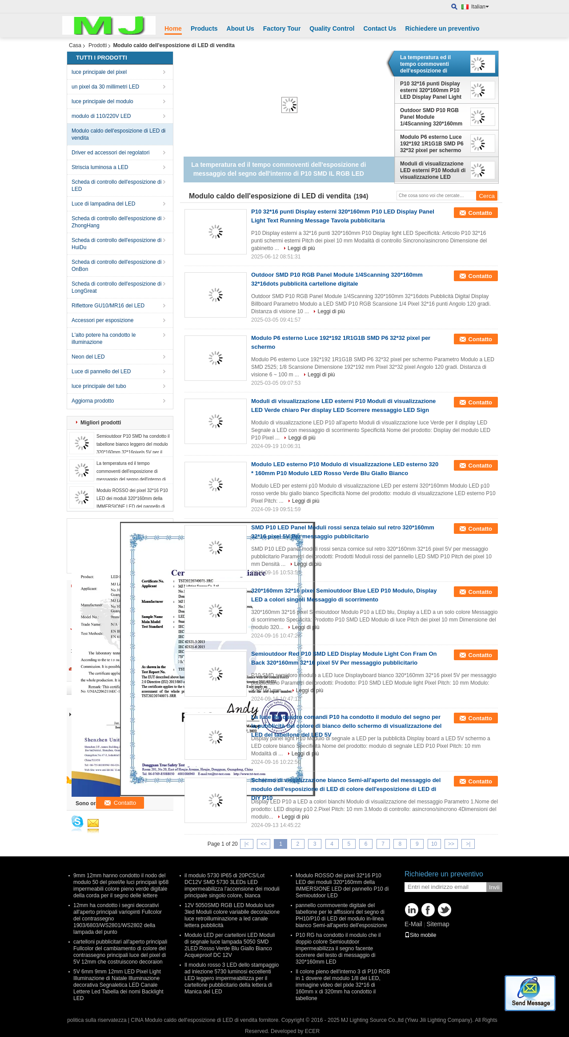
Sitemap (437, 924)
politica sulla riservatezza (96, 1020)
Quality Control (331, 28)
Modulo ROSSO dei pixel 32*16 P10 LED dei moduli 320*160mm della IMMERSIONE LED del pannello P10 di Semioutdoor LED (342, 885)
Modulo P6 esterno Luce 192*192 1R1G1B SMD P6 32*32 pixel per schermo (432, 143)
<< (263, 844)
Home (173, 28)
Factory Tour (282, 28)
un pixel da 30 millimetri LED (105, 87)
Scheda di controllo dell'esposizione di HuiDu (116, 243)
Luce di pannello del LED (101, 371)
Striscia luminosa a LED (100, 167)
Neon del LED (88, 357)
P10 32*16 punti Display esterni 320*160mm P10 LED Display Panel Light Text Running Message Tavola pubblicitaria (430, 90)
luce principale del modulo (102, 101)
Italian (480, 7)
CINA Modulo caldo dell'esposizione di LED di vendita (194, 1020)
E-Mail (413, 924)
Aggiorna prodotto (93, 401)
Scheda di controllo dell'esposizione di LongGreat (116, 287)
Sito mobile (420, 935)
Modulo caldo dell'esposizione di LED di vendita (118, 134)
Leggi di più (301, 248)
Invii (494, 887)
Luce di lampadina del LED (103, 204)
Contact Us (379, 28)
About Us (240, 28)
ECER (312, 1031)
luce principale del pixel (99, 72)
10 (434, 844)
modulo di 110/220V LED (101, 116)
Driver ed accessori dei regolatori (110, 152)
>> (451, 844)
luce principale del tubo (99, 386)
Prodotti (97, 45)
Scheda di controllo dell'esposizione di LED (116, 185)
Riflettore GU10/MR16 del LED (108, 306)
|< (246, 844)
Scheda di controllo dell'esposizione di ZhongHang (116, 222)
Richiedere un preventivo (442, 28)
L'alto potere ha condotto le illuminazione (104, 338)
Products (204, 28)
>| (468, 844)
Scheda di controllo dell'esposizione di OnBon (116, 265)
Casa (75, 45)
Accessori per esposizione (102, 320)
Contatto (480, 213)
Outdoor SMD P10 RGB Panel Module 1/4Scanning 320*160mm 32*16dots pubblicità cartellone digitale (431, 117)
